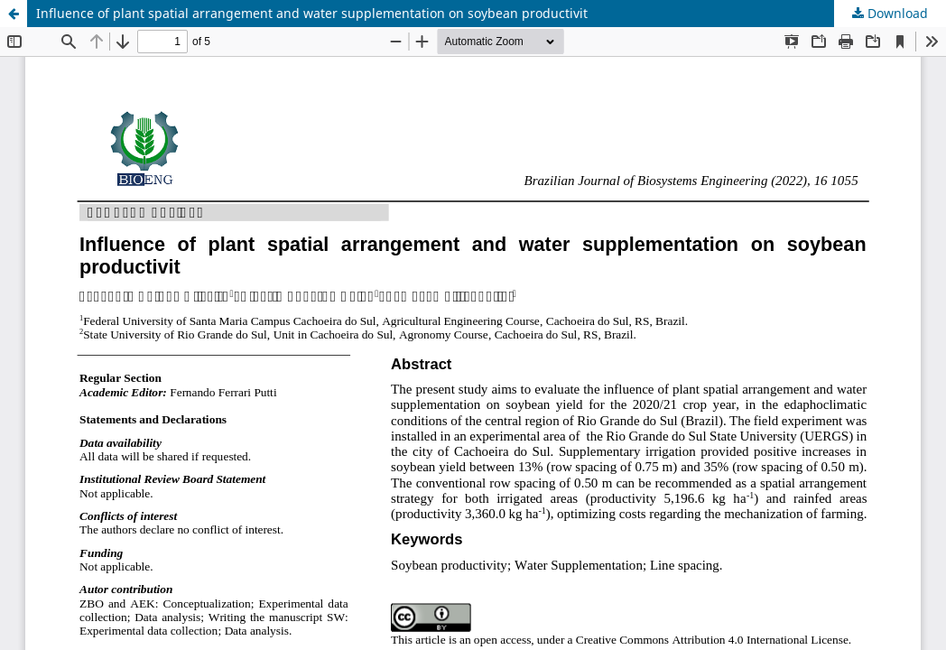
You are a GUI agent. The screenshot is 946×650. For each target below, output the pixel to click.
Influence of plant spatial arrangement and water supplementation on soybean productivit (312, 13)
